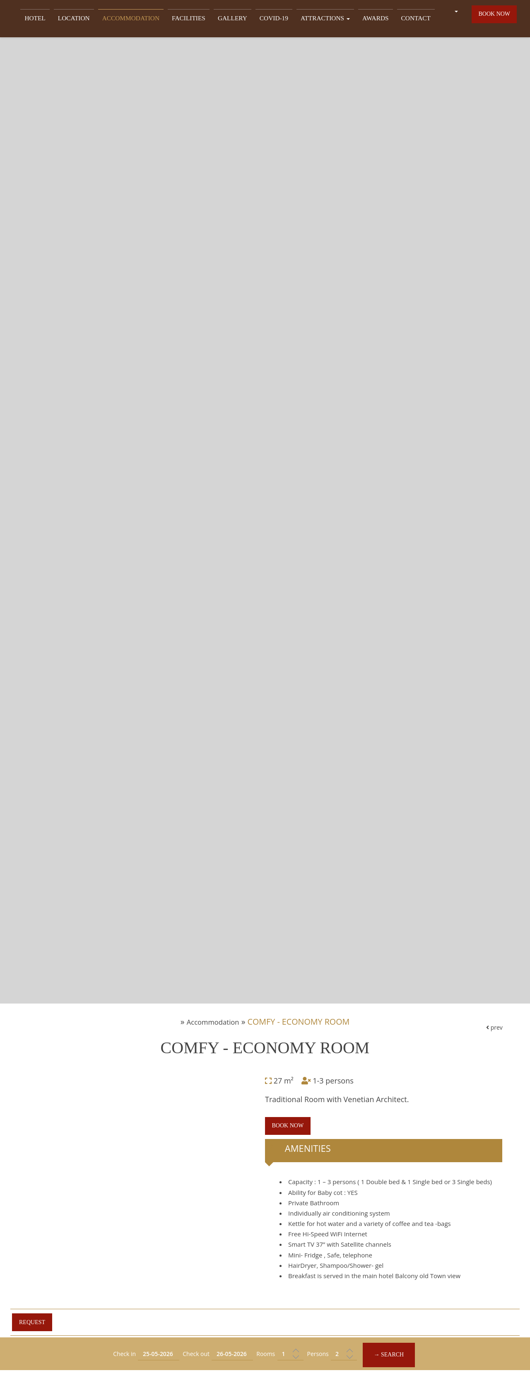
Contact (398, 19)
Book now (493, 18)
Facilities (185, 19)
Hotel (42, 19)
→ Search (397, 1354)
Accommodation (132, 19)
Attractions (313, 19)
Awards (361, 19)
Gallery (226, 19)
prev (488, 1133)
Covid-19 (266, 19)
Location (78, 19)
